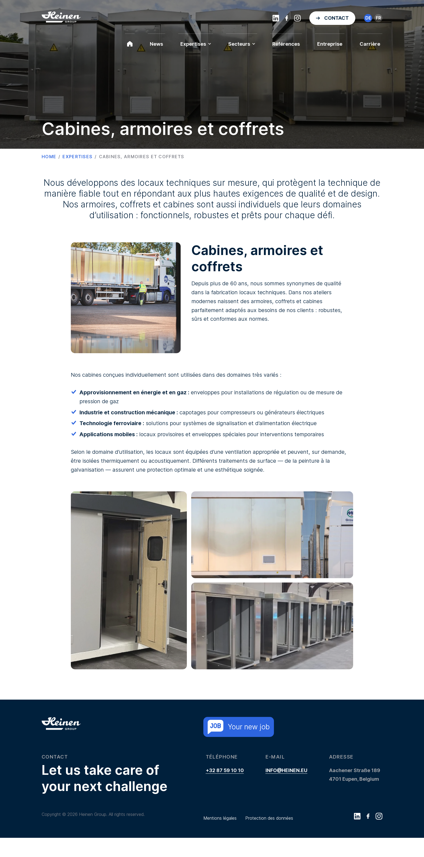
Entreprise (329, 44)
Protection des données (269, 818)
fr (378, 18)
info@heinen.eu (286, 770)
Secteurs (241, 44)
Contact (336, 18)
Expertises (195, 44)
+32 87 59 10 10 (225, 770)
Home (49, 156)
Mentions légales (220, 818)
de (368, 18)
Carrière (370, 44)
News (156, 44)
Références (286, 44)
